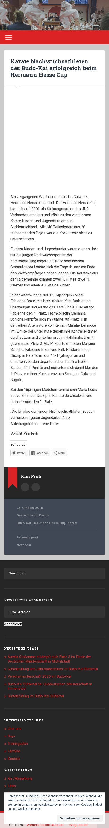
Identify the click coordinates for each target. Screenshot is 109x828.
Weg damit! (78, 825)
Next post (24, 545)
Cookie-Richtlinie (29, 809)
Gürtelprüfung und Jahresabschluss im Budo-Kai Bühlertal (53, 669)
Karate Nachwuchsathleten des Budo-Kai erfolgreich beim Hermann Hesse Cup (53, 68)
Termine (14, 751)
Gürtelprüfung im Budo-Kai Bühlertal (36, 696)
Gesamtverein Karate (33, 515)
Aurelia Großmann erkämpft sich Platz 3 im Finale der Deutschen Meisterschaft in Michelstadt (49, 659)
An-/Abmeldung (20, 778)
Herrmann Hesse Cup (49, 523)
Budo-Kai (24, 523)
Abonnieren (13, 624)
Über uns (14, 729)
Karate (72, 523)
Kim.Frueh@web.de (35, 487)
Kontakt (14, 759)
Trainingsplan (18, 743)
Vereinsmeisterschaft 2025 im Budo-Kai (39, 676)
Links (12, 786)
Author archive (25, 487)
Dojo (11, 736)
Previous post (27, 537)
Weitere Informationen (44, 825)
